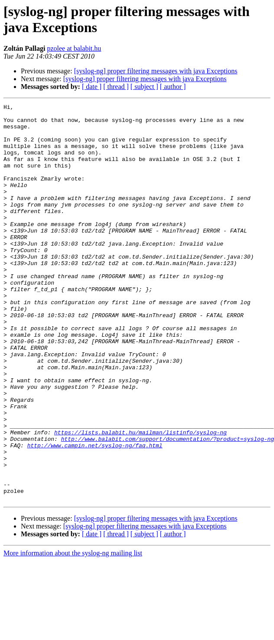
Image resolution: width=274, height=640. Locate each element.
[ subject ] (144, 86)
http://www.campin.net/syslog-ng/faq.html (95, 514)
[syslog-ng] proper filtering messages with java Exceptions (156, 71)
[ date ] (91, 86)
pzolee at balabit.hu (74, 48)
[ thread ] (116, 86)
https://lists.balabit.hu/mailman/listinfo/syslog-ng (140, 498)
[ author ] (173, 86)
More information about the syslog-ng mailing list (72, 632)
